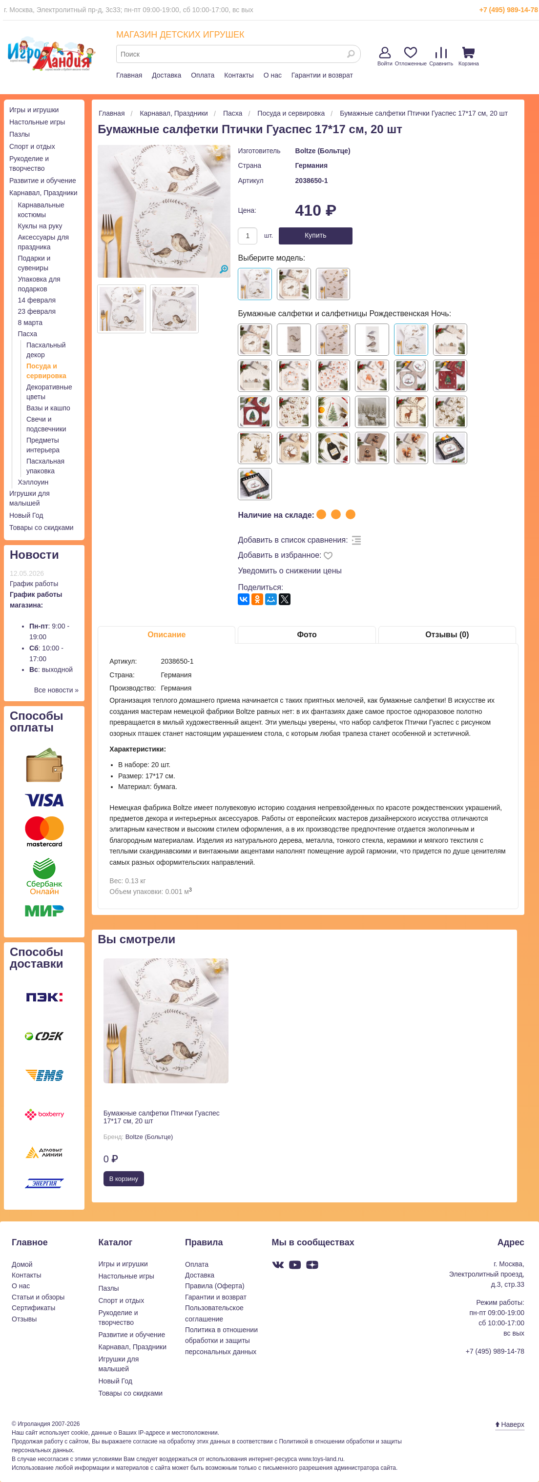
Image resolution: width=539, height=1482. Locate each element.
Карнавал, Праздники (43, 193)
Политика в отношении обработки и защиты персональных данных (221, 1341)
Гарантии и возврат (322, 75)
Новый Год (26, 515)
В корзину (123, 1178)
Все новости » (56, 690)
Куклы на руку (40, 226)
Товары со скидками (41, 527)
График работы (34, 584)
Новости (34, 554)
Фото (306, 634)
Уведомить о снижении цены (290, 571)
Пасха (27, 334)
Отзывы (24, 1319)
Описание (166, 634)
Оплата (202, 75)
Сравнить (441, 56)
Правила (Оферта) (215, 1286)
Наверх (510, 1424)
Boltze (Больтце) (323, 151)
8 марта (30, 322)
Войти (385, 56)
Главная (129, 75)
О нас (273, 75)
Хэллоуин (33, 482)
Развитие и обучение (42, 180)
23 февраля (37, 311)
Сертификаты (33, 1308)
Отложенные (411, 56)
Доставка (166, 75)
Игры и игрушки (34, 110)
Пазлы (19, 134)
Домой (22, 1264)
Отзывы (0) (447, 634)
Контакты (238, 75)
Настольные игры (37, 122)
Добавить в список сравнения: (293, 540)
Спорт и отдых (32, 146)
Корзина (468, 56)
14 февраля (37, 300)
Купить (315, 235)
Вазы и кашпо (48, 408)
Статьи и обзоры (38, 1297)
